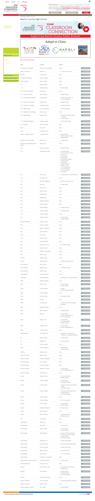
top (20, 16)
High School (28, 16)
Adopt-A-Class (24, 16)
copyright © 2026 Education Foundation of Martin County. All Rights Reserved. (18, 496)
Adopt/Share (86, 68)
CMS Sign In (4, 494)
